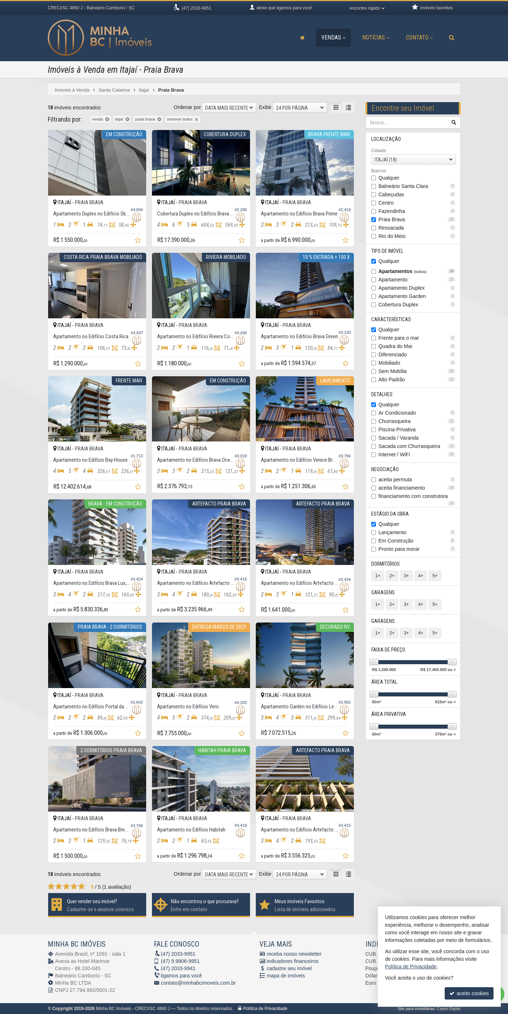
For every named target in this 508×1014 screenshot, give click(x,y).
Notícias (375, 37)
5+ (434, 575)
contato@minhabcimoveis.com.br (198, 983)
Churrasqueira (417, 421)
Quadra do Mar (417, 346)
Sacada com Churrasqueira (417, 446)
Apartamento (417, 279)
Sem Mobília (417, 371)
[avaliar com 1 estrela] (51, 886)
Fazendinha (417, 211)
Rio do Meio (417, 236)
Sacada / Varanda (417, 438)
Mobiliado (417, 363)
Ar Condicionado (417, 413)
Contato (419, 37)
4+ (420, 575)
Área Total (384, 682)
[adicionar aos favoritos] (138, 241)
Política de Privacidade (265, 1008)
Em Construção (417, 541)
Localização (386, 139)
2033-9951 (196, 8)
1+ (377, 575)
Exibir (265, 107)
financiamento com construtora (417, 496)
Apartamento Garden (417, 296)
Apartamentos (417, 271)
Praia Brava (417, 219)
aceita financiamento (417, 488)
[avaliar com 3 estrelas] (66, 886)
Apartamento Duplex (417, 288)
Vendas (333, 37)
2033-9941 (178, 968)
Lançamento (417, 532)
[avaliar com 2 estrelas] (58, 886)
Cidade (378, 150)
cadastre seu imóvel (289, 968)
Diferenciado (417, 354)
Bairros (378, 170)
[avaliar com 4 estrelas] (74, 886)
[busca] (452, 38)
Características (391, 319)
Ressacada (417, 228)
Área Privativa (388, 714)
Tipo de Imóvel (387, 251)
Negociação (385, 469)
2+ (391, 575)
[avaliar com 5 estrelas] (81, 886)
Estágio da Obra (390, 514)
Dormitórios (385, 564)
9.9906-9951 (180, 961)
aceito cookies (469, 993)
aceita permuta (417, 479)
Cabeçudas (417, 194)
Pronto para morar (417, 549)
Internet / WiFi (417, 454)
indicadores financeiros (292, 961)
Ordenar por (187, 107)
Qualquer (388, 178)
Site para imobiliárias (416, 1008)
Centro (417, 203)
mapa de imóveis (286, 976)
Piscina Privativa (417, 429)
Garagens (383, 592)
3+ (406, 575)
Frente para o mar (417, 338)
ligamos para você (181, 976)
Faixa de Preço (388, 650)
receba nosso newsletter (294, 954)
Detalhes (382, 394)
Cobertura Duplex (417, 304)
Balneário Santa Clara (417, 186)
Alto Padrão (417, 379)
